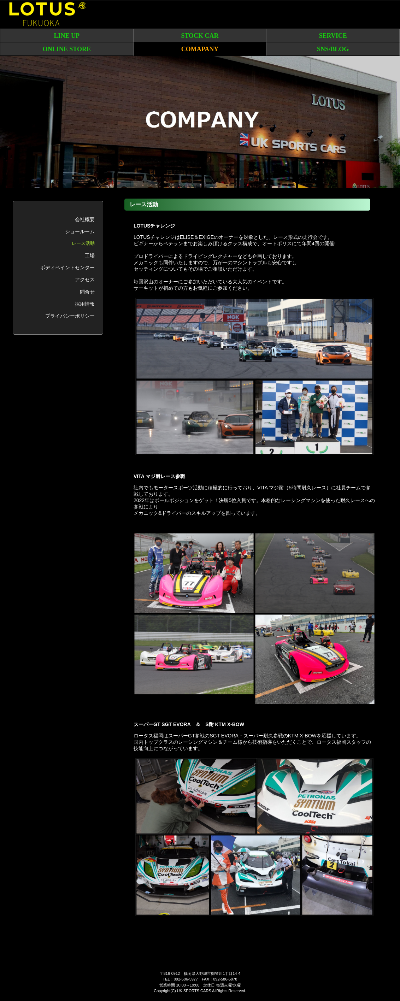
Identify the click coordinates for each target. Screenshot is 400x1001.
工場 (90, 255)
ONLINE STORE (67, 49)
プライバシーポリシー (70, 316)
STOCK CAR (199, 35)
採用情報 (85, 304)
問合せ (87, 292)
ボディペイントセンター (67, 267)
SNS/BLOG (333, 49)
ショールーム (80, 231)
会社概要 (85, 219)
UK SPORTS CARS (194, 991)
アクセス (85, 279)
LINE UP (67, 35)
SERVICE (333, 35)
